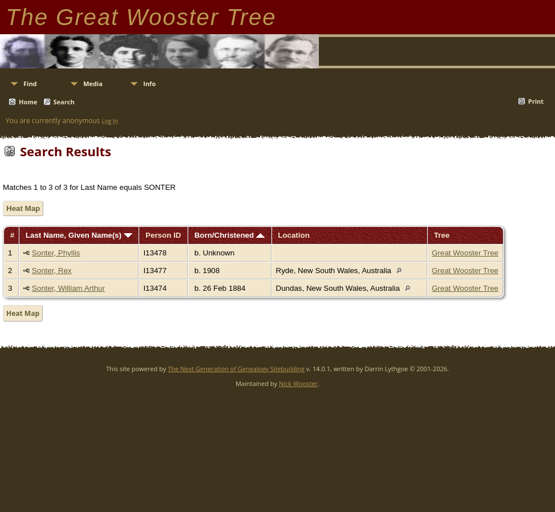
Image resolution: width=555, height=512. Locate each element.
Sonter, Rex (52, 270)
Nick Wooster (298, 383)
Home (28, 101)
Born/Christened (230, 235)
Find (30, 83)
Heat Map (23, 208)
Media (93, 83)
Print (536, 101)
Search (64, 101)
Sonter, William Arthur (68, 288)
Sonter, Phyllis (56, 253)
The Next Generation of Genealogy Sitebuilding (236, 368)
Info (149, 83)
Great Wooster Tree (465, 253)
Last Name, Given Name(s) (79, 235)
